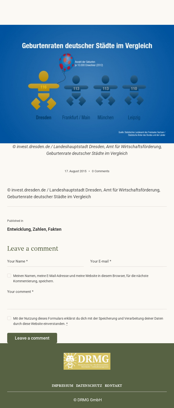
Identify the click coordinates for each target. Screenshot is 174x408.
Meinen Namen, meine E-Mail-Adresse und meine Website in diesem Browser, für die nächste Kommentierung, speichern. (80, 278)
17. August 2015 (75, 171)
